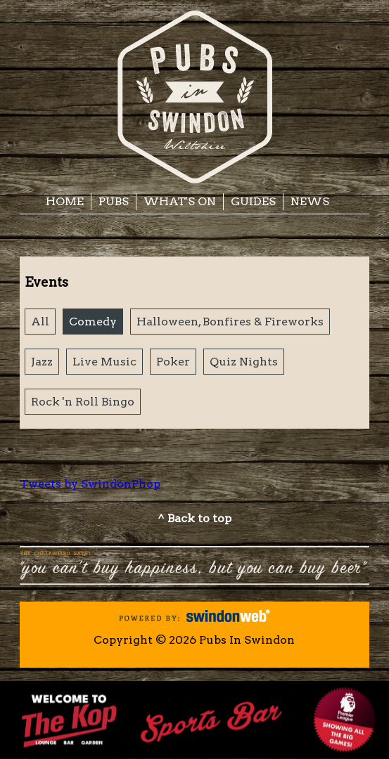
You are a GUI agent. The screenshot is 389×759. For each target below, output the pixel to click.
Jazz (42, 361)
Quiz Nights (244, 361)
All (40, 321)
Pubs (113, 201)
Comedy (93, 321)
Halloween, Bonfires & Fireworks (230, 321)
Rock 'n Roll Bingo (82, 401)
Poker (173, 361)
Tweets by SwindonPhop (90, 484)
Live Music (104, 361)
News (310, 201)
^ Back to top (194, 518)
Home (65, 201)
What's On (180, 201)
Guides (253, 201)
